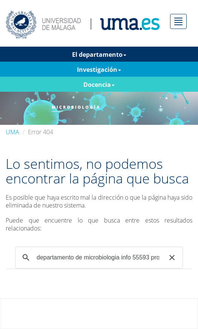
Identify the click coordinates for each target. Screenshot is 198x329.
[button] (172, 257)
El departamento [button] (99, 54)
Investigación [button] (99, 69)
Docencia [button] (99, 84)
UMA (12, 132)
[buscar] (98, 257)
